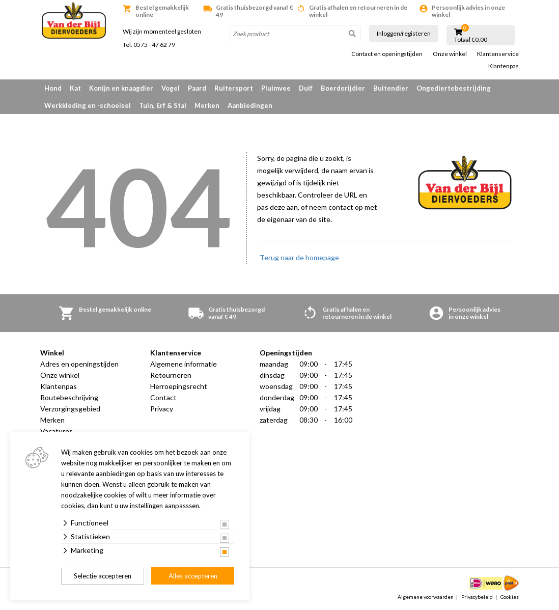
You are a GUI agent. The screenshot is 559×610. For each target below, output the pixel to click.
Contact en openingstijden (387, 54)
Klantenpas (503, 66)
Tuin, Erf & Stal (162, 105)
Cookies (509, 597)
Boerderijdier (343, 88)
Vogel (170, 88)
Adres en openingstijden (79, 363)
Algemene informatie (183, 363)
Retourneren (170, 375)
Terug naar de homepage (299, 257)
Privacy (161, 408)
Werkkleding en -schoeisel (87, 105)
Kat (75, 88)
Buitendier (390, 88)
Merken (206, 105)
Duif (306, 88)
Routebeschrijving (69, 397)
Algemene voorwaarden (426, 597)
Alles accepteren (193, 576)
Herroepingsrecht (178, 386)
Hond (53, 88)
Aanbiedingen (250, 105)
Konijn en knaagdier (121, 88)
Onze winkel (450, 54)
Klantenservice (498, 54)
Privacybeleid (477, 597)
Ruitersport (233, 88)
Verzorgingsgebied (70, 408)
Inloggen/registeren (404, 33)
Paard (197, 88)
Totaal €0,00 (470, 40)
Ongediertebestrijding (453, 88)
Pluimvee (276, 88)
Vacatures (56, 431)
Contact (163, 397)
